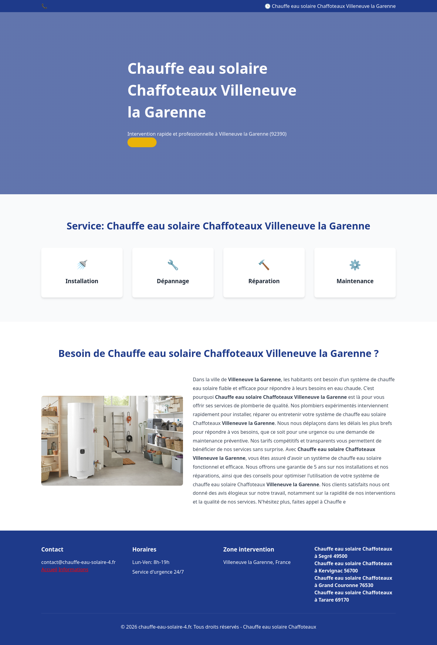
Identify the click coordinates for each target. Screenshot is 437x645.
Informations (73, 569)
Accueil (49, 569)
